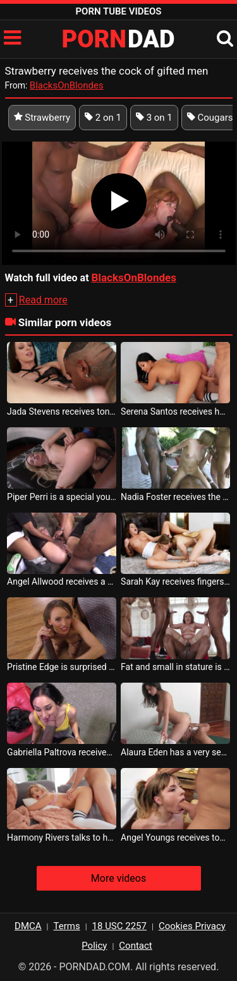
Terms (67, 926)
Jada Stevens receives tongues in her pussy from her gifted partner (61, 411)
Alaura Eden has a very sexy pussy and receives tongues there (175, 752)
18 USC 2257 (119, 926)
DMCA (28, 926)
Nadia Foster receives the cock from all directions (175, 497)
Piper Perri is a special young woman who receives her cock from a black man (61, 497)
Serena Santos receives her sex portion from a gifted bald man (175, 411)
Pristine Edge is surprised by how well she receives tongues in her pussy (61, 667)
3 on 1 (154, 117)
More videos (118, 878)
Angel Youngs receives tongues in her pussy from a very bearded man (175, 837)
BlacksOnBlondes (67, 85)
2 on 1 (103, 117)
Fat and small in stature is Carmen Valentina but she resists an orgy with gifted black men (175, 667)
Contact (135, 945)
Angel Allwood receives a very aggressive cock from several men (61, 581)
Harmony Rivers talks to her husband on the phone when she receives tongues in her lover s (61, 837)
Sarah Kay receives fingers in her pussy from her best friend (175, 581)
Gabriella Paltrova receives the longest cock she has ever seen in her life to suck (61, 752)
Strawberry (42, 117)
